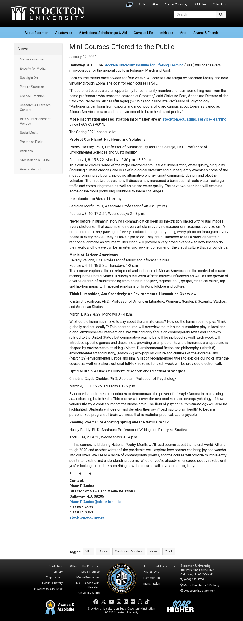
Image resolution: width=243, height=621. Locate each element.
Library (58, 571)
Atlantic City (151, 572)
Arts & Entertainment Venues (35, 121)
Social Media (29, 133)
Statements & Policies (48, 588)
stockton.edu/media (86, 517)
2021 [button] (168, 551)
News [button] (154, 551)
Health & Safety (52, 583)
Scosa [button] (103, 551)
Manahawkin (151, 583)
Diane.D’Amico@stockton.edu (95, 502)
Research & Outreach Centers (35, 107)
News (23, 48)
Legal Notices (90, 571)
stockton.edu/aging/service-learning (194, 119)
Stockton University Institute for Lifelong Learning (143, 65)
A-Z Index (200, 4)
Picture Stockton (32, 87)
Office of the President (85, 566)
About (36, 33)
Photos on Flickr (31, 142)
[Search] (195, 14)
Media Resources (32, 59)
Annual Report (30, 169)
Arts (183, 33)
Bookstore (56, 566)
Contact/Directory (176, 4)
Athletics (166, 33)
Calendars (219, 4)
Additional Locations (159, 566)
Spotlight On (29, 78)
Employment (54, 577)
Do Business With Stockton (88, 585)
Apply (142, 4)
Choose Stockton (32, 96)
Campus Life (143, 33)
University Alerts (89, 592)
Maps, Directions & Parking (201, 585)
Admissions (103, 33)
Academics (63, 33)
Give (155, 4)
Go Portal (129, 3)
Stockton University (47, 13)
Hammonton (151, 578)
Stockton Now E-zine (35, 160)
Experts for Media (33, 68)
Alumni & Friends (206, 33)
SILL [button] (88, 551)
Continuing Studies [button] (128, 551)
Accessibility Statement (199, 590)
